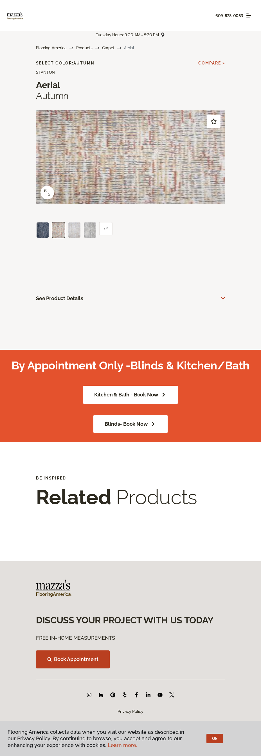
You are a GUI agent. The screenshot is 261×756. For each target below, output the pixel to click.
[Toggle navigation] (248, 15)
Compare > (211, 63)
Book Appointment (72, 659)
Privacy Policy (130, 711)
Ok (214, 738)
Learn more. (122, 745)
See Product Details (59, 298)
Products (84, 48)
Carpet (108, 48)
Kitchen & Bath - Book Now (130, 395)
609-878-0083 (229, 16)
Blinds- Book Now (130, 424)
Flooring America (51, 48)
